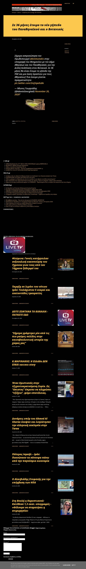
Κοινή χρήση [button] (67, 43)
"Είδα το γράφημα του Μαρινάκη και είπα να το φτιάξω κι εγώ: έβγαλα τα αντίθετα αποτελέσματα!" (31, 179)
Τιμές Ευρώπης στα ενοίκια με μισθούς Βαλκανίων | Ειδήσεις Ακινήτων (24, 203)
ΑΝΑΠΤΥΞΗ (67, 51)
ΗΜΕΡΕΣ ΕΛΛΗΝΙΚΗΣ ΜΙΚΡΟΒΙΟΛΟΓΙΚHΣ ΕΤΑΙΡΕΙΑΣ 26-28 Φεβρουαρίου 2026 (28, 191)
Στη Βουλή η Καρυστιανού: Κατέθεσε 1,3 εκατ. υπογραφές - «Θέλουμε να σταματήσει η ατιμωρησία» (31, 505)
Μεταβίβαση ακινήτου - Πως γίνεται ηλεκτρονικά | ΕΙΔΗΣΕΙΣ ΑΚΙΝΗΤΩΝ (25, 200)
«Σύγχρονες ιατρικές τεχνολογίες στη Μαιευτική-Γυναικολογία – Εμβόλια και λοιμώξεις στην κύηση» (31, 194)
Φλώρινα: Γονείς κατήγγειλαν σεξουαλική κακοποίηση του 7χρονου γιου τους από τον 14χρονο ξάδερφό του (30, 263)
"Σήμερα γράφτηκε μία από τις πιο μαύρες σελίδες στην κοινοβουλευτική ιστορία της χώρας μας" (30, 338)
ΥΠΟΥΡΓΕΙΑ (67, 52)
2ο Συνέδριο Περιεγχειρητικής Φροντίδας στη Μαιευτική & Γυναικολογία (24, 192)
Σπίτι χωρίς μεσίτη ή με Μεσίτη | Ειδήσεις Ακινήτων (19, 205)
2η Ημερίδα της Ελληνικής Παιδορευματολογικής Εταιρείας (21, 188)
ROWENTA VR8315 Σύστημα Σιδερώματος (17, 165)
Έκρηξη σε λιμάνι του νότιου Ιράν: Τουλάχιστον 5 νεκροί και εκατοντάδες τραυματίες (31, 290)
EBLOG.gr (15, 8)
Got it (74, 565)
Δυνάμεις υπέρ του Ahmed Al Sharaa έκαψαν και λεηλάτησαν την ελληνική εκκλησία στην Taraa (31, 176)
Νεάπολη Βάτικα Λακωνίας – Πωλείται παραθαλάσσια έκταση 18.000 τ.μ (24, 168)
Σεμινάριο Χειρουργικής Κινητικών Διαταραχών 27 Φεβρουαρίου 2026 (24, 189)
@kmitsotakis (37, 58)
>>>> (52, 278)
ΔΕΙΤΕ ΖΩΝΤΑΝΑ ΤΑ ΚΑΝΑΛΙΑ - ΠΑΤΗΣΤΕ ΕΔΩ (30, 313)
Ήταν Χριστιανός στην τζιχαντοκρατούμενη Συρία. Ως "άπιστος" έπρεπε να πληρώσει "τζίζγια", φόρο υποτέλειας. (34, 180)
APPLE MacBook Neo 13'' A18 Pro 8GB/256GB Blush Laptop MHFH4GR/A (27, 164)
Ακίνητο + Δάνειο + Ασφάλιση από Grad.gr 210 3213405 (26, 12)
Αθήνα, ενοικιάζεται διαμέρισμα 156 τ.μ (16, 167)
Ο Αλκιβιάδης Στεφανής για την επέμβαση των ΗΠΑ (31, 480)
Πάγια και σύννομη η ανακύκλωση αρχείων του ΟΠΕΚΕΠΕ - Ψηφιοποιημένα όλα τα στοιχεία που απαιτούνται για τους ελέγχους (38, 182)
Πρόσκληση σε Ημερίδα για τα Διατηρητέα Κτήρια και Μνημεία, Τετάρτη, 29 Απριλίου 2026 (29, 201)
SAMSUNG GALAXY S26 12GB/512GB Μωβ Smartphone (22, 170)
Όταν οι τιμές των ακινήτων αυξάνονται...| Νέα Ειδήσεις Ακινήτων (22, 206)
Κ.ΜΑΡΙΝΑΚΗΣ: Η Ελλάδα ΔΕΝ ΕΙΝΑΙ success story (20, 177)
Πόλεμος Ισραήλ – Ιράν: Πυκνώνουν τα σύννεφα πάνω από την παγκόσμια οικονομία (30, 457)
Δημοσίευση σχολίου (24, 278)
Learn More (66, 565)
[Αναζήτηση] (67, 3)
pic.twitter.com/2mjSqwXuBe (29, 83)
